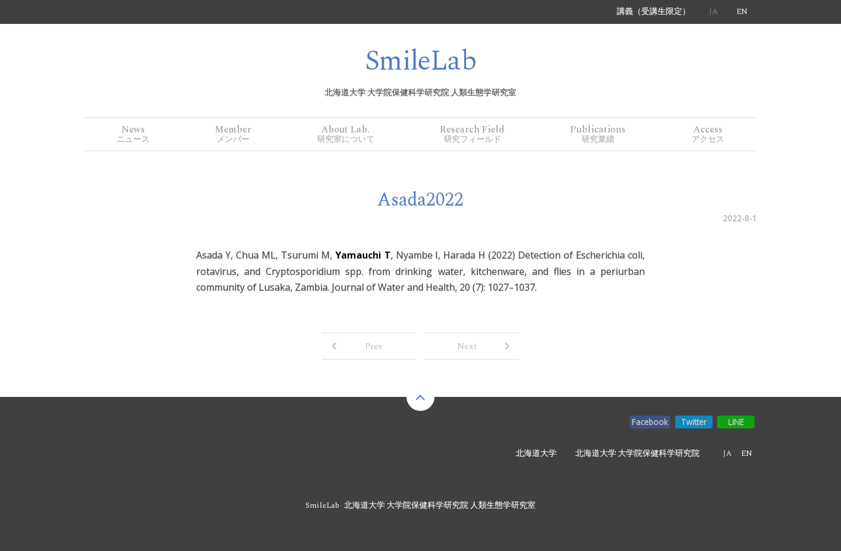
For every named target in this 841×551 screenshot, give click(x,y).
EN (742, 12)
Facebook (650, 421)
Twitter (694, 421)
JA (713, 12)
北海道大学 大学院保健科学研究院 (637, 453)
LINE (736, 421)
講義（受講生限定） (653, 12)
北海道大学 (536, 453)
